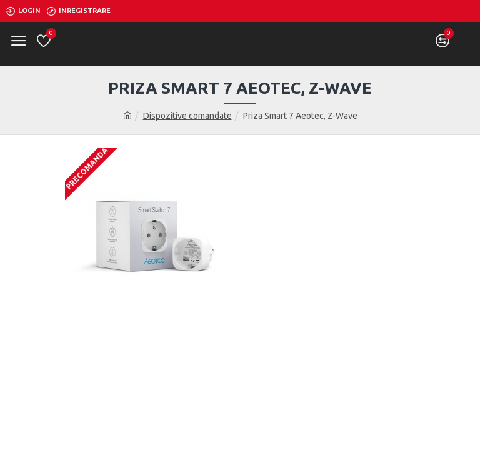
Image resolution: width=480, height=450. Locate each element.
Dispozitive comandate (187, 116)
